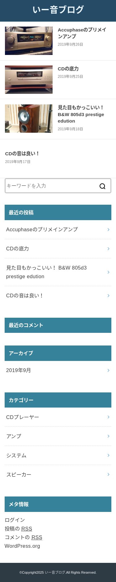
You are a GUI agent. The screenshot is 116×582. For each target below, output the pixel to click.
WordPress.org (22, 546)
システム (16, 455)
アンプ (13, 436)
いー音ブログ (58, 10)
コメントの (23, 537)
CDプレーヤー (22, 417)
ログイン (15, 520)
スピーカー (19, 474)
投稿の (18, 529)
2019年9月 (18, 370)
